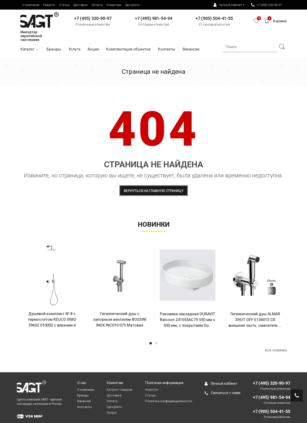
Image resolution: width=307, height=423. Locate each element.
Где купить (132, 5)
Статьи (64, 5)
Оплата (97, 5)
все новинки (276, 350)
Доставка (80, 5)
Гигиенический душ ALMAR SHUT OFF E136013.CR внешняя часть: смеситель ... (255, 320)
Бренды (54, 49)
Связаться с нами (222, 393)
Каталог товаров (119, 389)
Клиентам (113, 5)
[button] (151, 343)
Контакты (166, 49)
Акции (93, 49)
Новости (49, 5)
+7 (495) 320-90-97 (266, 5)
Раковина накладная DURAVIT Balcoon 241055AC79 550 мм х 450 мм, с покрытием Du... (187, 320)
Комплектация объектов (128, 49)
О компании (30, 5)
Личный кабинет (221, 383)
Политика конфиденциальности (168, 401)
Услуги (74, 49)
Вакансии (84, 401)
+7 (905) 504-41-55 (271, 411)
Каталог (29, 49)
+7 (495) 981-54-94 (271, 397)
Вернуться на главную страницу (153, 191)
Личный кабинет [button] (227, 5)
